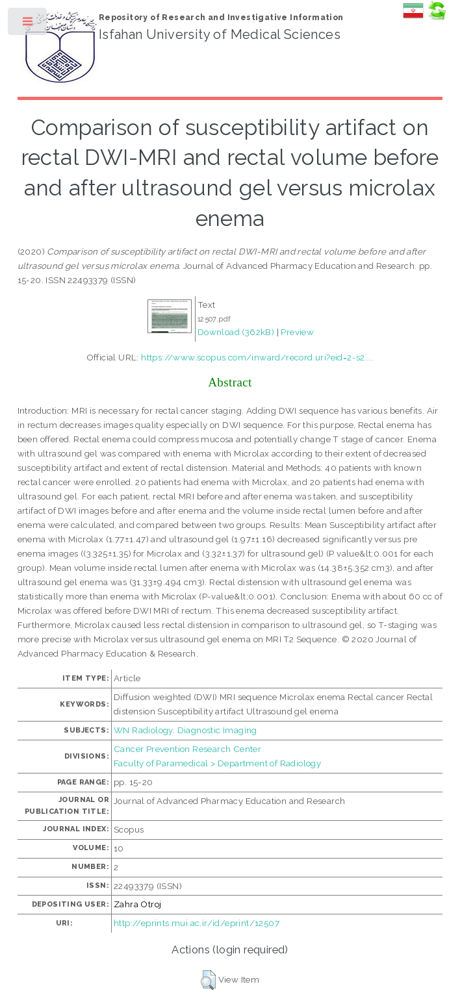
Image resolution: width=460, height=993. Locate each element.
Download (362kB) (236, 332)
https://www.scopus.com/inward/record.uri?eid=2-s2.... (257, 357)
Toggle (28, 24)
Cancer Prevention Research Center (187, 749)
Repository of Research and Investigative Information (221, 17)
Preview (297, 332)
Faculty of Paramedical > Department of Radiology (217, 763)
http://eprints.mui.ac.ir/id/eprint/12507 (196, 923)
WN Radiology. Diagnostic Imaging (185, 730)
